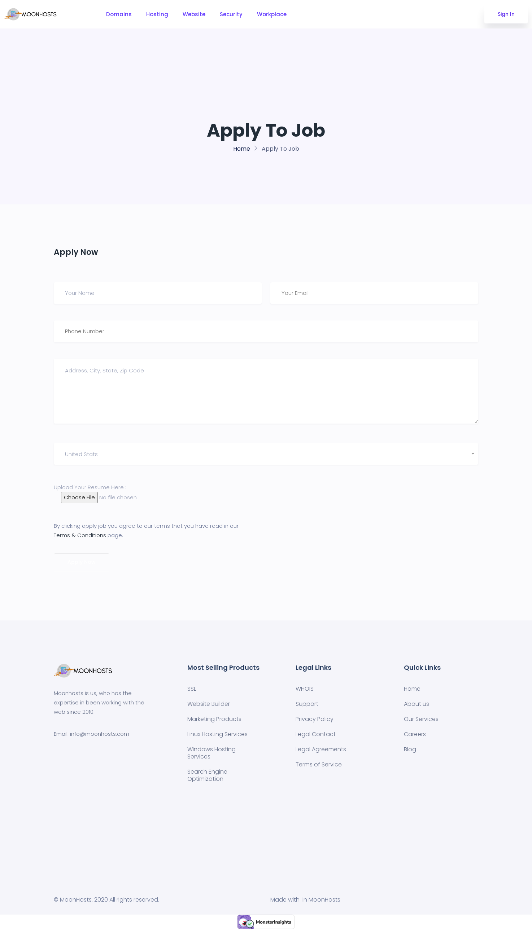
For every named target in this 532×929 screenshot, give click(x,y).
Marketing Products (214, 719)
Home (241, 149)
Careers (415, 734)
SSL (191, 689)
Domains (119, 14)
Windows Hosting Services (211, 753)
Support (307, 704)
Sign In (506, 14)
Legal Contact (316, 734)
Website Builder (208, 704)
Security (231, 14)
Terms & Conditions (80, 535)
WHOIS (305, 689)
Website (194, 14)
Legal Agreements (321, 749)
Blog (410, 749)
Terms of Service (319, 764)
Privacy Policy (314, 719)
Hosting (157, 14)
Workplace (272, 14)
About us (416, 704)
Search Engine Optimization (207, 775)
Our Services (421, 719)
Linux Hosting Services (217, 734)
